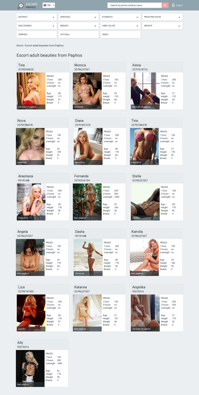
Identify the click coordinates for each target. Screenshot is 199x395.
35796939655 (26, 69)
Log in (177, 5)
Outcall (65, 34)
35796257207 (82, 69)
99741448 (23, 180)
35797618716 (140, 69)
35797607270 (83, 125)
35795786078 (25, 125)
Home (20, 45)
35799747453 (26, 291)
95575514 (137, 291)
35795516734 (82, 180)
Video (105, 34)
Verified (22, 34)
